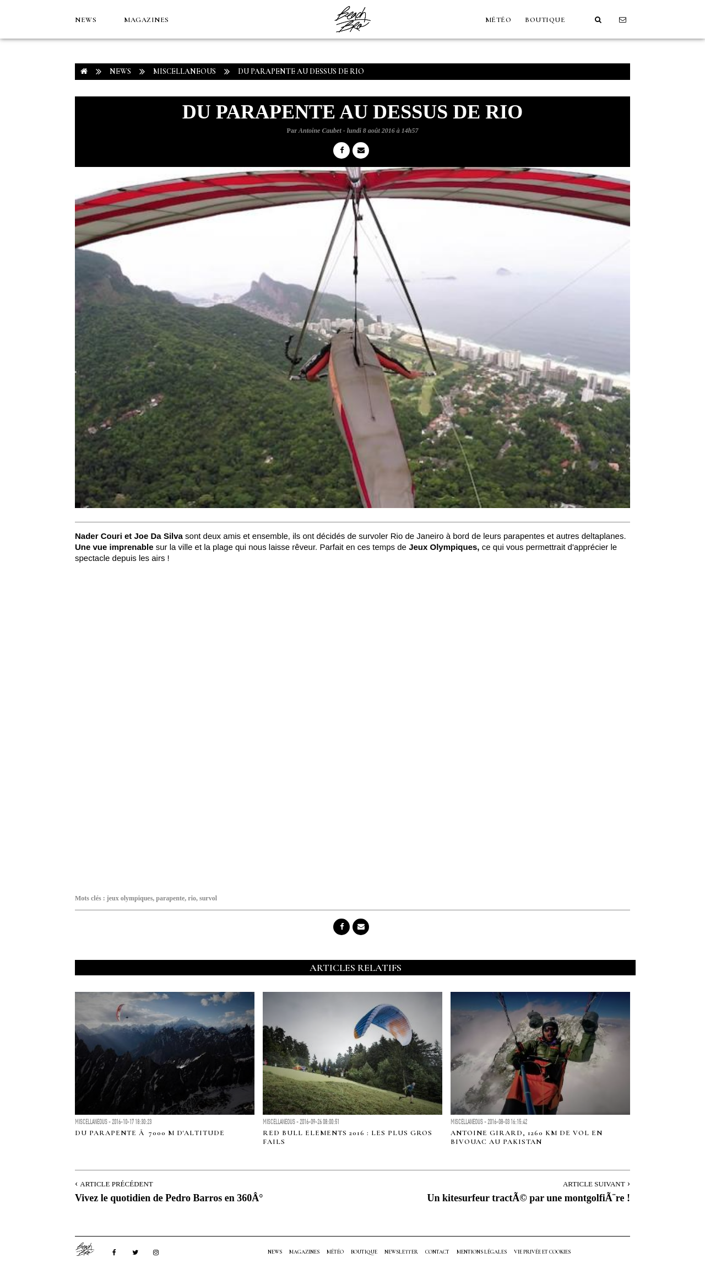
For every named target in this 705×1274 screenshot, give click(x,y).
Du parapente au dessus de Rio (301, 71)
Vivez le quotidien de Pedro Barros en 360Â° (169, 1197)
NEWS (85, 19)
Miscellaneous (184, 71)
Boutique (545, 19)
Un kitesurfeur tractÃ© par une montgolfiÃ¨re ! (528, 1197)
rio (192, 898)
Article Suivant (594, 1184)
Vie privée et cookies (542, 1252)
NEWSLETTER (401, 1252)
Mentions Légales (482, 1252)
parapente (170, 898)
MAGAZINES (146, 19)
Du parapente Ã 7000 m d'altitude (150, 1133)
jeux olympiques (130, 898)
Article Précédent (116, 1184)
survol (208, 898)
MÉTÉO (498, 19)
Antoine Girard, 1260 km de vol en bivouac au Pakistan (527, 1137)
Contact (437, 1252)
